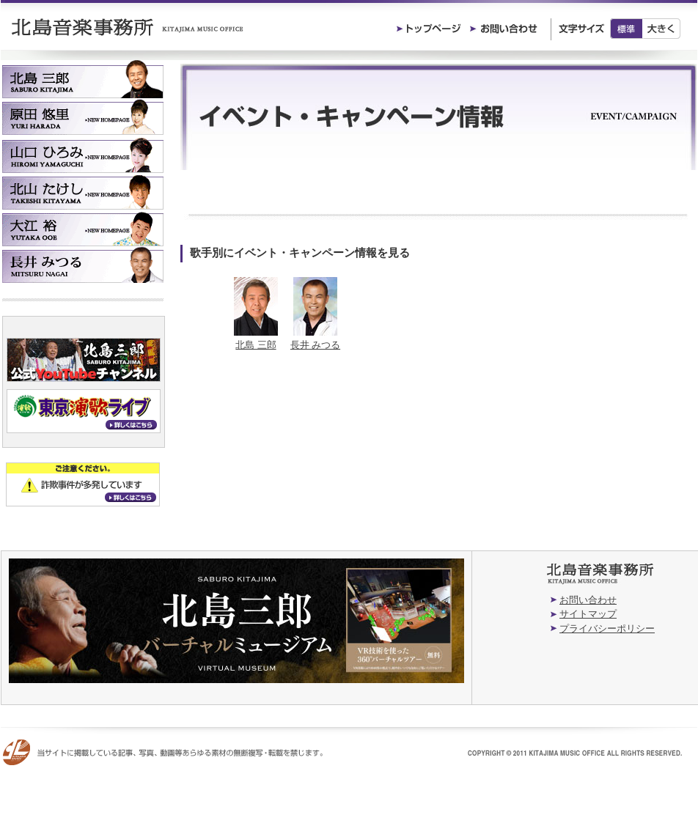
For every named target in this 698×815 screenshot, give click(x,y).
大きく (661, 28)
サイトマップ (588, 613)
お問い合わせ (588, 599)
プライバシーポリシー (607, 628)
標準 (626, 28)
